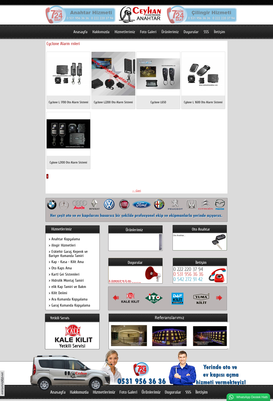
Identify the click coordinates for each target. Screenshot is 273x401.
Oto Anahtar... (179, 235)
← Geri (136, 190)
